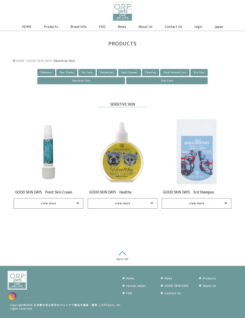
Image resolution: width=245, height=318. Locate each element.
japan (219, 27)
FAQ (102, 27)
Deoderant (106, 72)
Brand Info (78, 27)
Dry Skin (199, 72)
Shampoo (46, 72)
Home (130, 278)
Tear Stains (66, 72)
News (122, 27)
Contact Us (173, 27)
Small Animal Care (175, 72)
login (198, 27)
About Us (145, 27)
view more (48, 203)
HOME (27, 27)
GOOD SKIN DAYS (177, 286)
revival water (136, 286)
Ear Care (87, 72)
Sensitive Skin (81, 80)
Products (51, 27)
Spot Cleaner (129, 72)
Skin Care (167, 80)
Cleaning (150, 72)
